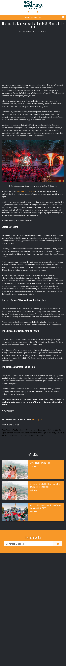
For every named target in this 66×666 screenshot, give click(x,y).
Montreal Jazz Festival (26, 191)
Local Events (42, 31)
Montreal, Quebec (25, 31)
